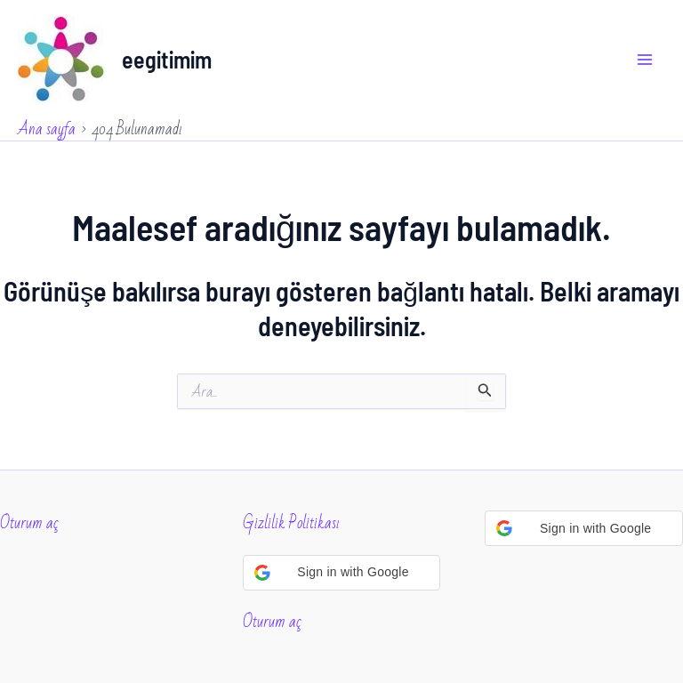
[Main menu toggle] (645, 59)
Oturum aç (29, 523)
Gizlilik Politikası (291, 523)
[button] (342, 573)
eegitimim (167, 59)
